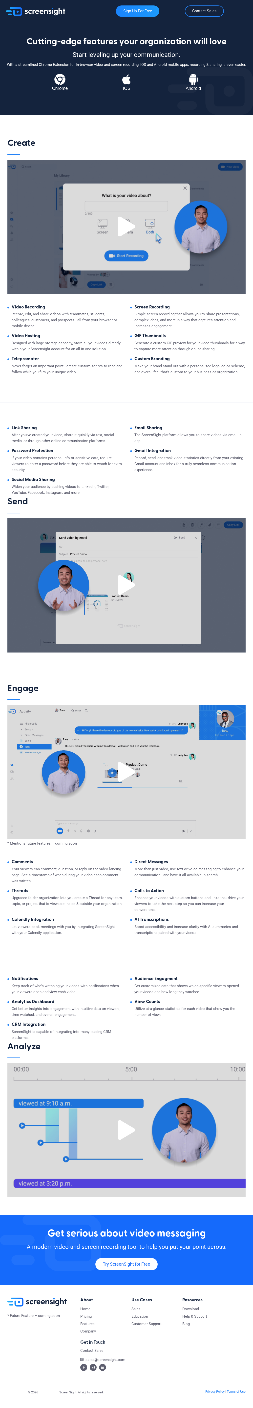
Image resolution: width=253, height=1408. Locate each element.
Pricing (86, 1325)
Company (88, 1340)
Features (87, 1332)
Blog (186, 1332)
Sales (136, 1317)
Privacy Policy (215, 1400)
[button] (126, 229)
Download (190, 1317)
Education (139, 1325)
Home (85, 1317)
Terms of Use (236, 1400)
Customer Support (146, 1332)
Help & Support (194, 1325)
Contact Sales (92, 1359)
